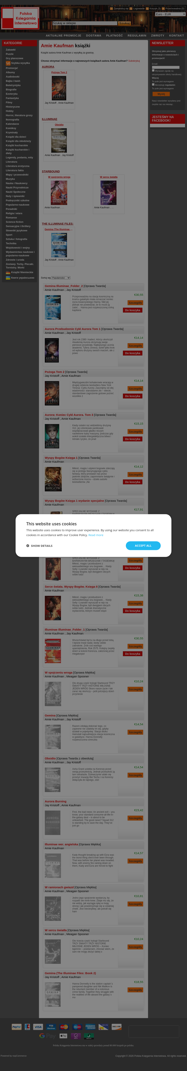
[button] (39, 545)
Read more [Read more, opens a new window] (95, 535)
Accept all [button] (143, 545)
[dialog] (93, 535)
